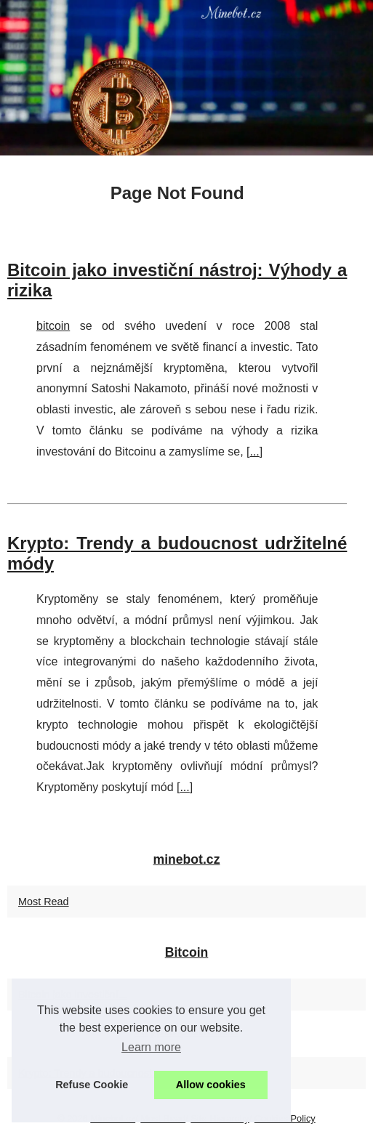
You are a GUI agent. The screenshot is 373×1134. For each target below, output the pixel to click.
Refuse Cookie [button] (91, 1084)
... (254, 451)
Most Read (43, 901)
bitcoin (53, 326)
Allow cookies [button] (211, 1084)
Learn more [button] (151, 1047)
